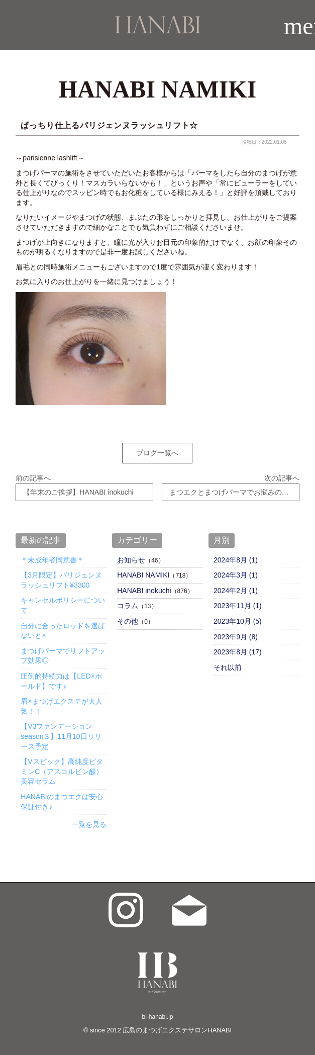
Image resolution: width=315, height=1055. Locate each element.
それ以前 (228, 667)
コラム (127, 606)
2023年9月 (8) (236, 637)
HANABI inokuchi (144, 591)
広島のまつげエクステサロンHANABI (177, 1030)
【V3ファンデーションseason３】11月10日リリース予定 (61, 736)
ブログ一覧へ (157, 453)
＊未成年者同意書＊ (52, 560)
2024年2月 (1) (236, 591)
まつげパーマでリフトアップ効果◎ (63, 656)
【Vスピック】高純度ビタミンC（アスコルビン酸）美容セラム (62, 771)
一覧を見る (89, 824)
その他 (127, 621)
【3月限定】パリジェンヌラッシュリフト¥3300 (61, 580)
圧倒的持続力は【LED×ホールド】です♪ (61, 681)
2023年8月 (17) (238, 652)
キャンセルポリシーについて (63, 605)
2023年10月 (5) (238, 621)
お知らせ (131, 560)
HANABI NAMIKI (143, 575)
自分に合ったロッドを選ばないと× (63, 631)
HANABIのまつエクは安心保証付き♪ (62, 802)
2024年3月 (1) (236, 575)
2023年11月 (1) (238, 606)
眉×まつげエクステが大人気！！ (61, 706)
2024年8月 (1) (236, 560)
